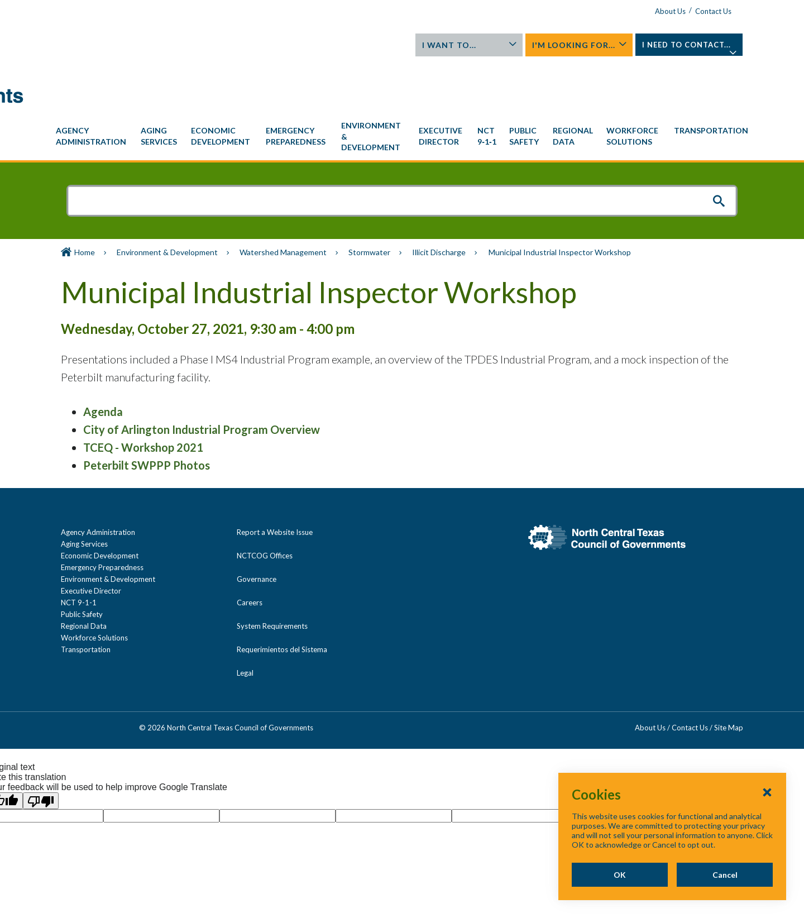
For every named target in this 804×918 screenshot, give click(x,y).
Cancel (725, 874)
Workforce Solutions (94, 586)
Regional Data (84, 575)
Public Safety (82, 563)
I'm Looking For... (579, 45)
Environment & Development (167, 201)
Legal (245, 622)
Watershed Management (283, 201)
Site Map (728, 676)
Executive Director (91, 540)
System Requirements (272, 575)
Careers (249, 551)
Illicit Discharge (439, 201)
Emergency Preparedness (102, 516)
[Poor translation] (41, 750)
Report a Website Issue (275, 481)
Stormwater (369, 201)
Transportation (86, 598)
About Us (670, 11)
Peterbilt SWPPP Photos (146, 414)
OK (620, 874)
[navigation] (402, 85)
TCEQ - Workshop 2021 (143, 396)
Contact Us (713, 11)
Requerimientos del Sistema (282, 598)
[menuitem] (92, 85)
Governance (256, 528)
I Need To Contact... (689, 48)
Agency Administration (98, 481)
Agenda (103, 360)
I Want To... (469, 45)
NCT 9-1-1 (79, 551)
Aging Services (84, 493)
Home (84, 201)
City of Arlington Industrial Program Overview (201, 378)
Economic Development (99, 504)
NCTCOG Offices (265, 504)
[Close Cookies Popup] (767, 791)
